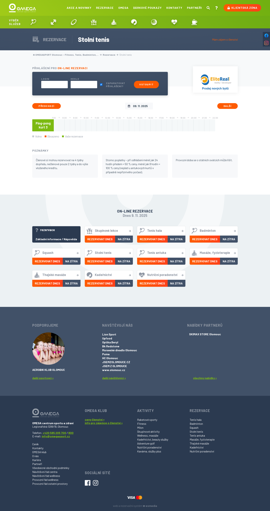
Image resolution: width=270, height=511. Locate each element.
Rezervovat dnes (100, 239)
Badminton (196, 423)
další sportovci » (43, 378)
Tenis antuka (197, 435)
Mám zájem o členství (225, 39)
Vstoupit (146, 84)
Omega (123, 7)
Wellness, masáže (147, 435)
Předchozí (47, 105)
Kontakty (174, 7)
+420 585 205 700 (54, 432)
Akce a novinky (79, 7)
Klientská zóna (242, 8)
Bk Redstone (110, 346)
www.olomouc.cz (113, 370)
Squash (194, 427)
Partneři (194, 7)
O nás (35, 456)
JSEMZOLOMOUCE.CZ (116, 362)
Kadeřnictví (196, 447)
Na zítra (124, 239)
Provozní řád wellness (45, 479)
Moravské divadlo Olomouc (119, 350)
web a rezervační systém (135, 505)
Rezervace (105, 7)
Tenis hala (196, 419)
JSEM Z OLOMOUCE (114, 366)
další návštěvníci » (114, 378)
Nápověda (70, 239)
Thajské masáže (199, 443)
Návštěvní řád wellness (46, 475)
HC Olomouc (110, 358)
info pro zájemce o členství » (104, 423)
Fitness (141, 423)
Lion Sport (109, 334)
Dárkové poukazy (147, 7)
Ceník (35, 444)
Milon (140, 427)
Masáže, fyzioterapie (202, 439)
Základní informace (48, 239)
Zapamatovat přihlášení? (115, 85)
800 (71, 432)
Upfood (107, 338)
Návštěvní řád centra (44, 471)
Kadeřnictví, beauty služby (152, 439)
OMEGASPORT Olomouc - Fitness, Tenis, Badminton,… (67, 54)
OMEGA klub (39, 452)
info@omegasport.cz (56, 436)
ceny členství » (95, 419)
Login (45, 78)
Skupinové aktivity (148, 431)
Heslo (75, 78)
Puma (106, 354)
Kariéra (36, 460)
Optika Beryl (110, 342)
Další (228, 105)
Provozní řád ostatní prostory (50, 483)
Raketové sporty (147, 419)
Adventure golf (146, 443)
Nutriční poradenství (149, 447)
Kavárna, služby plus (149, 451)
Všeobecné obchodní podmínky (50, 467)
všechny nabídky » (205, 378)
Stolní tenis (196, 431)
